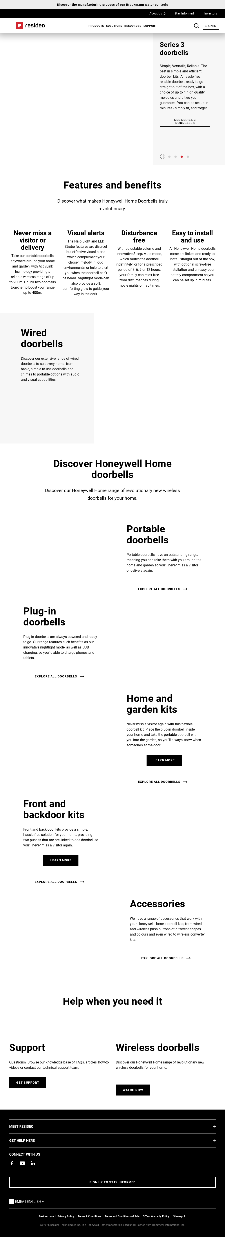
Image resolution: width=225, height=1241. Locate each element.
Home (30, 25)
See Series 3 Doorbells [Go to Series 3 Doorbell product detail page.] (185, 121)
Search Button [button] (196, 26)
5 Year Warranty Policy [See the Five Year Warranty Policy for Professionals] (156, 1216)
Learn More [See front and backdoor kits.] (60, 860)
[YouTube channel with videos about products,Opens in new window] (22, 1163)
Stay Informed (184, 13)
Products (96, 25)
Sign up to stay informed (112, 1182)
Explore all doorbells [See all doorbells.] (159, 589)
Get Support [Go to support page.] (27, 1082)
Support (150, 25)
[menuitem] (95, 25)
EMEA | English (30, 1201)
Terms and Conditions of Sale (122, 1216)
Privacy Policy (66, 1216)
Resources (132, 25)
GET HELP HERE (28, 1140)
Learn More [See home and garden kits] (164, 760)
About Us (159, 13)
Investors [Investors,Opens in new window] (210, 13)
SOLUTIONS (114, 25)
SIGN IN (212, 25)
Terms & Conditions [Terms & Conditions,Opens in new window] (89, 1216)
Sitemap (178, 1216)
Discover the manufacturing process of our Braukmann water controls (112, 4)
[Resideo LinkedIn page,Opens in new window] (33, 1163)
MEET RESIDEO (28, 1126)
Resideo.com (46, 1216)
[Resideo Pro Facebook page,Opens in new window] (12, 1163)
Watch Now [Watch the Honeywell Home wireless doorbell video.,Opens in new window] (133, 1090)
